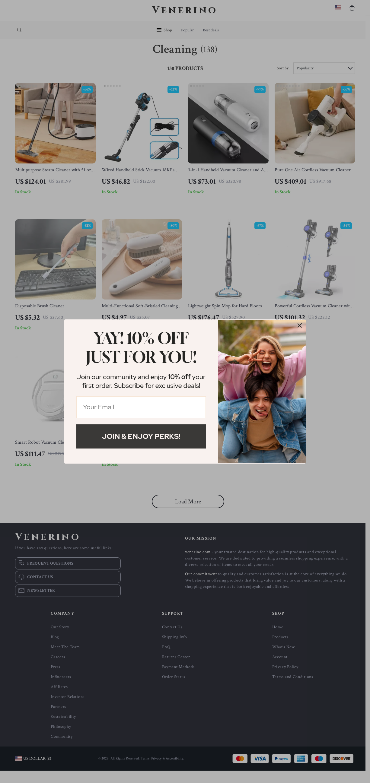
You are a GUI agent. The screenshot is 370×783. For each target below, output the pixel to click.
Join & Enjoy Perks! (141, 436)
